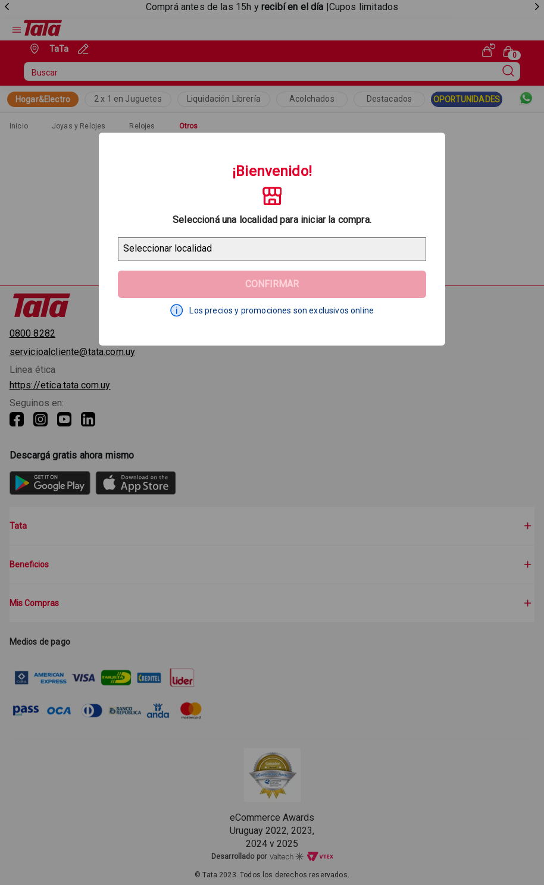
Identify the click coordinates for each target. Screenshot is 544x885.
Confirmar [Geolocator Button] (272, 284)
